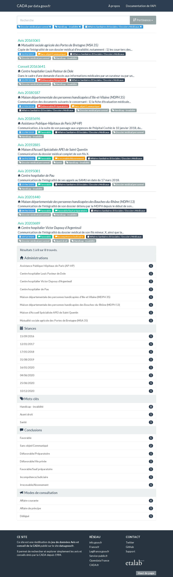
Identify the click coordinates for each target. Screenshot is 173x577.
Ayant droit (60, 241)
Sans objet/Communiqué (52, 54)
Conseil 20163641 (31, 66)
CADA (22, 5)
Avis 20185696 (29, 118)
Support (130, 551)
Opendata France (99, 560)
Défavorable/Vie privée (51, 80)
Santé (58, 162)
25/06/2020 (26, 184)
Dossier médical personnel (34, 58)
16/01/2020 (26, 158)
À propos (114, 6)
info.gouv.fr (95, 542)
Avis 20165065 (29, 40)
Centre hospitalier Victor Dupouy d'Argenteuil (86, 281)
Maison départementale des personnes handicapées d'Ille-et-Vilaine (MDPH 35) (86, 297)
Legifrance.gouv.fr (99, 551)
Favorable (44, 132)
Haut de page (146, 573)
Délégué (86, 516)
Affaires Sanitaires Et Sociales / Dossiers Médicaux (97, 54)
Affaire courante (86, 500)
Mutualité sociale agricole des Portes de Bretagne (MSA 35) (86, 320)
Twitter (130, 542)
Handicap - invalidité (65, 58)
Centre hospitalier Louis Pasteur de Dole (86, 274)
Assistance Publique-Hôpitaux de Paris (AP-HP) (86, 266)
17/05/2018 (26, 106)
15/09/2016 (26, 80)
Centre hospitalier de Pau (86, 289)
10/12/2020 (26, 236)
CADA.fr (94, 565)
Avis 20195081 (29, 171)
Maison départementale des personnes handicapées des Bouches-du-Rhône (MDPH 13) (86, 305)
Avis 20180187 (29, 92)
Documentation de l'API (141, 6)
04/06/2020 (26, 210)
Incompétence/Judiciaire (69, 236)
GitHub (130, 546)
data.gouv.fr (42, 6)
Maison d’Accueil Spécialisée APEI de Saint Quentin (86, 312)
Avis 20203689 (29, 223)
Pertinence (143, 20)
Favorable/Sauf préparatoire (71, 210)
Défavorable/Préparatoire (53, 106)
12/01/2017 (26, 54)
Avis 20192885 (29, 145)
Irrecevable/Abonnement (69, 158)
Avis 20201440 (29, 197)
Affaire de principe (86, 508)
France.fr (94, 546)
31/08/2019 (26, 132)
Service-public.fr (98, 555)
